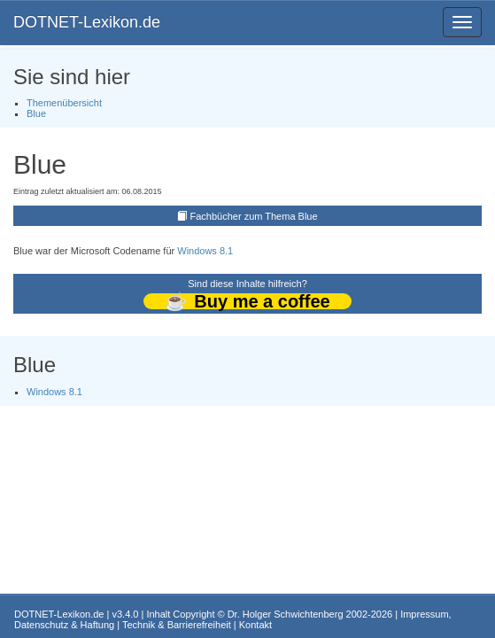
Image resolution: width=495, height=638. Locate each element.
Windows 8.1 (205, 250)
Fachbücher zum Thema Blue (253, 216)
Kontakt (255, 624)
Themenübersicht (64, 102)
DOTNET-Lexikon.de (86, 22)
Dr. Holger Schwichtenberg (286, 614)
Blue (36, 113)
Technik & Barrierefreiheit (176, 624)
